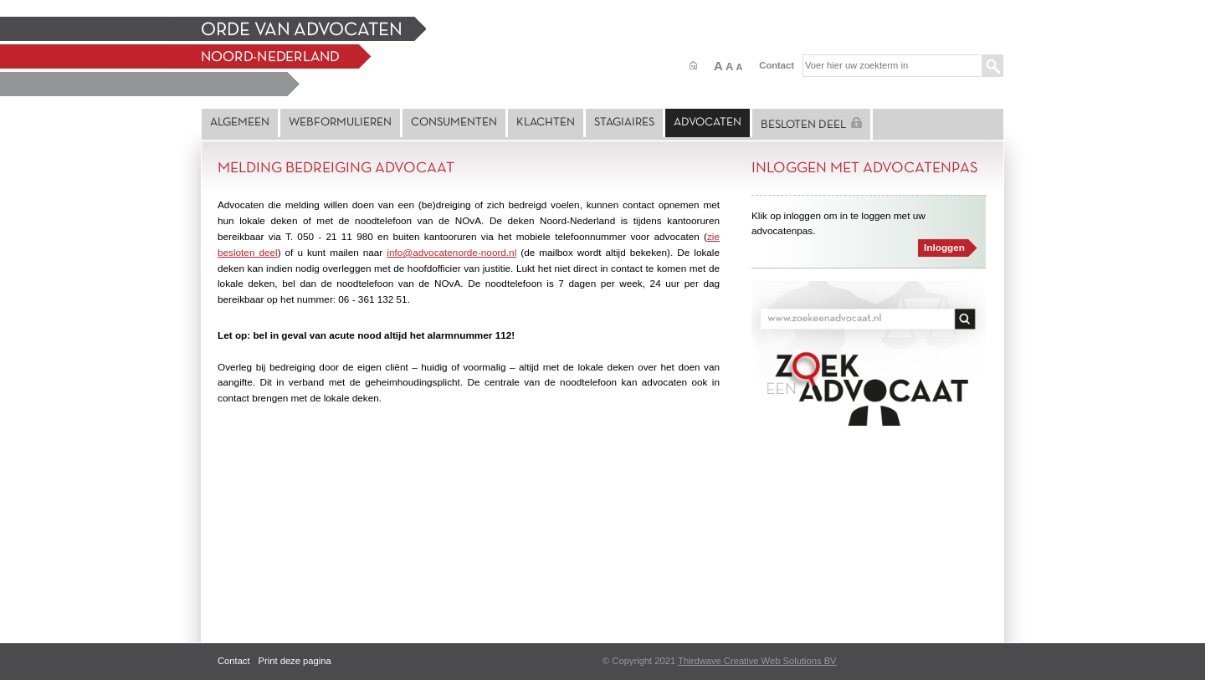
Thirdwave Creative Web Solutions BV (757, 661)
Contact (776, 65)
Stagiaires (624, 122)
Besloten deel (811, 123)
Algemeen (239, 122)
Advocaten (707, 122)
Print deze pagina (295, 661)
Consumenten (454, 122)
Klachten (545, 122)
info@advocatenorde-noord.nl (451, 252)
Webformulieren (340, 122)
